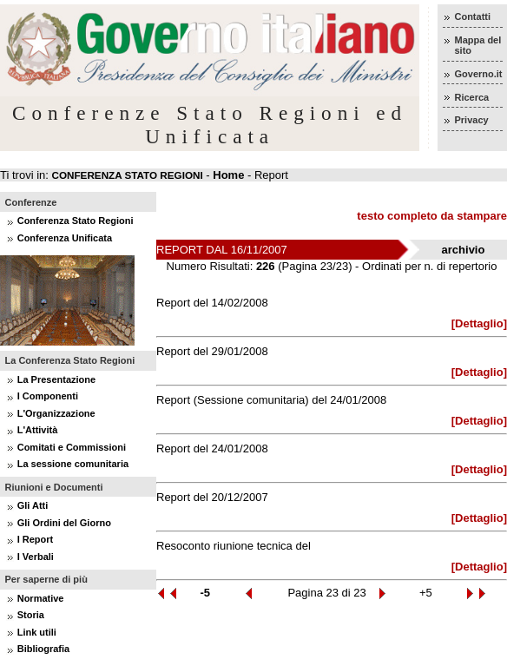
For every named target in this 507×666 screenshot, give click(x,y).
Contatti (472, 16)
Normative (40, 598)
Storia (30, 615)
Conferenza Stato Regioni (75, 220)
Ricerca (471, 97)
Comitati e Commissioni (71, 447)
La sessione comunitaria (72, 463)
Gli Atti (33, 505)
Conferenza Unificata (64, 238)
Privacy (471, 120)
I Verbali (35, 556)
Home (228, 174)
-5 (205, 592)
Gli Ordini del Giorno (64, 523)
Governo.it (478, 74)
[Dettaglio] (479, 323)
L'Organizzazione (56, 413)
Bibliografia (43, 648)
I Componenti (47, 396)
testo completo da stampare (432, 215)
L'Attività (37, 430)
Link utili (36, 632)
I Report (35, 539)
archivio (463, 249)
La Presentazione (56, 379)
